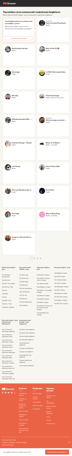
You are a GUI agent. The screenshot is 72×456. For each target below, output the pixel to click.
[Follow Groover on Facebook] (5, 393)
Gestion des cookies (8, 445)
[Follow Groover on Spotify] (11, 393)
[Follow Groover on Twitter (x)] (14, 393)
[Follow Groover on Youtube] (8, 393)
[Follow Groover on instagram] (2, 393)
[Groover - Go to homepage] (10, 389)
